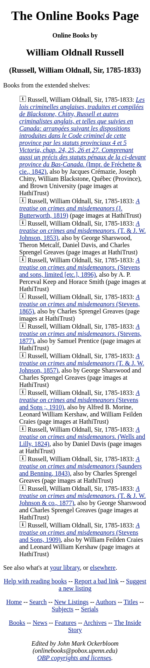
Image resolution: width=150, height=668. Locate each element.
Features (65, 622)
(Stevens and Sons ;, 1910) (79, 399)
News (40, 622)
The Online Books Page (75, 15)
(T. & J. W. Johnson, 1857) (81, 363)
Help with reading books (35, 581)
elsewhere (103, 567)
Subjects (62, 609)
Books (17, 622)
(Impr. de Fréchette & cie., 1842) (82, 135)
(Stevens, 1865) (79, 304)
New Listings (71, 602)
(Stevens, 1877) (80, 333)
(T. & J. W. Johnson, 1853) (82, 230)
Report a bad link (96, 581)
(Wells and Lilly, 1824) (82, 436)
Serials (89, 609)
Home (14, 602)
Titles (131, 602)
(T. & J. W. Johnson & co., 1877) (82, 495)
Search (38, 602)
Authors (106, 602)
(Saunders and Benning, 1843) (80, 466)
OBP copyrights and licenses (74, 657)
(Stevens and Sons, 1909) (79, 532)
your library (65, 567)
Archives (95, 622)
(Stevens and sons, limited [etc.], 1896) (79, 267)
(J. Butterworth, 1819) (79, 208)
